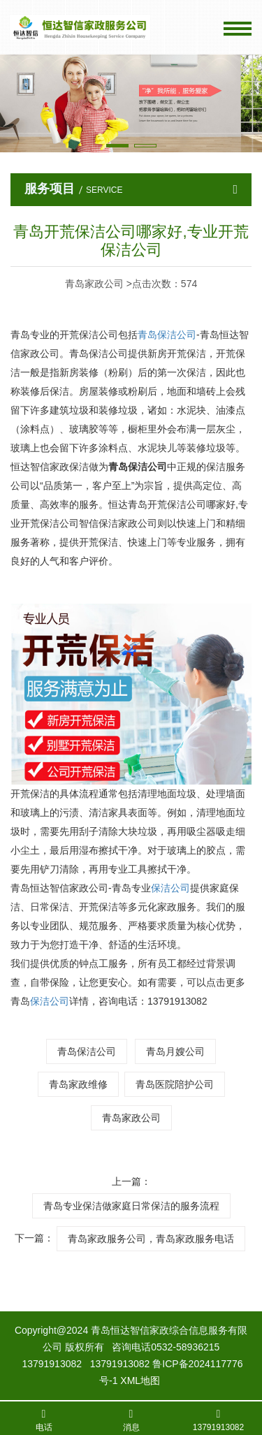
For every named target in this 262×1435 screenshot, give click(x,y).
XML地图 (140, 1380)
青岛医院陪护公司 (175, 1084)
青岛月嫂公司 (175, 1051)
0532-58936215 (185, 1347)
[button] (117, 145)
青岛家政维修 (78, 1084)
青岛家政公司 (131, 1117)
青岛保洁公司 (86, 1051)
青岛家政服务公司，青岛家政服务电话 (151, 1238)
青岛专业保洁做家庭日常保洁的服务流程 (131, 1205)
